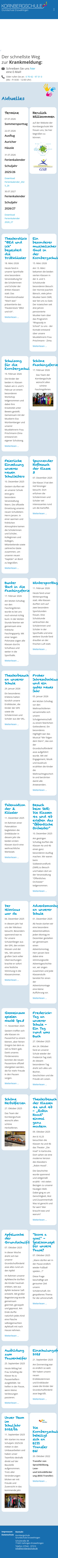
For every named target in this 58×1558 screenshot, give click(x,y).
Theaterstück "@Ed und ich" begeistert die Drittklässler (16, 248)
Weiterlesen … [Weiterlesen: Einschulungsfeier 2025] (40, 1399)
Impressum (7, 1531)
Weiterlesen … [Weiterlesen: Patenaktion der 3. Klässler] (12, 857)
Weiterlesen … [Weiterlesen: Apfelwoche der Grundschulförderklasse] (12, 1335)
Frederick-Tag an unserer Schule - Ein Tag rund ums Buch (42, 1024)
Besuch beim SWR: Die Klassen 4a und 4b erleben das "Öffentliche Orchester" (43, 816)
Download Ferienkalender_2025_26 (14, 182)
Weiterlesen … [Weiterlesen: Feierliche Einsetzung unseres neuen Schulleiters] (12, 568)
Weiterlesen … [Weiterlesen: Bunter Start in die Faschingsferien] (12, 660)
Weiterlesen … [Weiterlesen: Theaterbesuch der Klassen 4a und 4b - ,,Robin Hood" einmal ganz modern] (40, 1219)
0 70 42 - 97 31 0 (34, 76)
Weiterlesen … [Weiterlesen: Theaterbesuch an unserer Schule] (12, 724)
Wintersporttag (45, 583)
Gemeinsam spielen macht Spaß (15, 1017)
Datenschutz (8, 1534)
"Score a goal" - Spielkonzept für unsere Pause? (44, 1242)
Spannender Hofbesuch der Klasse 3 (43, 466)
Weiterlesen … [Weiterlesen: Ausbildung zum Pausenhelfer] (12, 1402)
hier (32, 68)
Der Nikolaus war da (12, 910)
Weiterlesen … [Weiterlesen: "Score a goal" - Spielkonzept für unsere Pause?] (40, 1303)
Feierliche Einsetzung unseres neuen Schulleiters (14, 468)
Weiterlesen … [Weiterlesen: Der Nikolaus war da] (12, 979)
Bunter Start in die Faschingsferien (18, 587)
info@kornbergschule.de (26, 1548)
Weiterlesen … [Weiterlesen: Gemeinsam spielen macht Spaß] (12, 1083)
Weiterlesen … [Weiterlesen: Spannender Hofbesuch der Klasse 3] (40, 513)
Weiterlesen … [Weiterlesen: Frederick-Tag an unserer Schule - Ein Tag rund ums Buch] (40, 1084)
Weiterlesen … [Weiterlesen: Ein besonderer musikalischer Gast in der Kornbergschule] (40, 346)
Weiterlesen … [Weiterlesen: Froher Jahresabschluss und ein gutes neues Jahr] (40, 790)
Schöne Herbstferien (15, 1101)
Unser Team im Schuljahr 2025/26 (14, 1423)
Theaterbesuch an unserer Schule (17, 679)
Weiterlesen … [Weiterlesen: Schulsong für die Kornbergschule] (12, 446)
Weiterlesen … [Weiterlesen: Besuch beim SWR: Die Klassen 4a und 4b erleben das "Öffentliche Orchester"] (40, 891)
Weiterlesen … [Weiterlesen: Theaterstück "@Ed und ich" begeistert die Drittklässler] (12, 317)
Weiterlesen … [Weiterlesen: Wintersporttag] (40, 649)
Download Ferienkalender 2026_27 (12, 218)
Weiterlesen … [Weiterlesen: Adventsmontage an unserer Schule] (40, 998)
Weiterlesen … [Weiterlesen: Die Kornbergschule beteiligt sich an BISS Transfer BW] (40, 1481)
